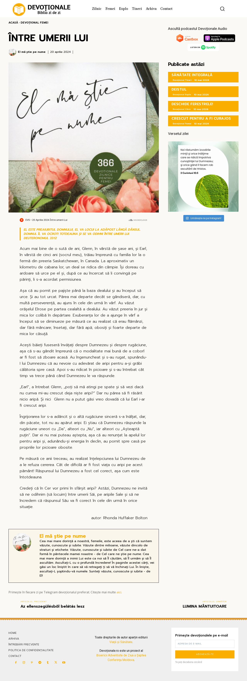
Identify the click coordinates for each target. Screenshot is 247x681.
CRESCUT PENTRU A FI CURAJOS (201, 118)
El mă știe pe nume (32, 52)
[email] (204, 644)
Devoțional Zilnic (182, 109)
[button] (222, 8)
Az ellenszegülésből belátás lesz (52, 606)
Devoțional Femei (34, 23)
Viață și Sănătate (120, 642)
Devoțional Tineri (182, 80)
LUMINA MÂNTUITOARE (205, 606)
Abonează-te (205, 654)
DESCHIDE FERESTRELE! (192, 104)
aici (119, 592)
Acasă (13, 23)
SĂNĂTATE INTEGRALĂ (192, 75)
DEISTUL (179, 89)
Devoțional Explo (182, 94)
